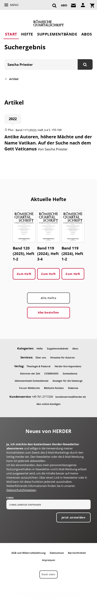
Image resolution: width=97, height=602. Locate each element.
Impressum (48, 560)
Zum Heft (24, 274)
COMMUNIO (51, 373)
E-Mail (10, 497)
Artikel (13, 79)
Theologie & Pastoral (38, 366)
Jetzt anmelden (74, 517)
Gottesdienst (70, 373)
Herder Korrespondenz (68, 366)
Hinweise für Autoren (62, 357)
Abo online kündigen (48, 404)
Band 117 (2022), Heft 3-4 (32, 130)
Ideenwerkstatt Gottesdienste (31, 380)
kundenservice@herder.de (70, 396)
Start (11, 34)
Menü (14, 5)
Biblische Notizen (54, 388)
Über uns (40, 357)
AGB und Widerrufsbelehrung (28, 552)
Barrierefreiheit (77, 552)
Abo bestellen (48, 312)
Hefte (27, 34)
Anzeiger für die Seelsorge (67, 380)
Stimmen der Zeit (30, 373)
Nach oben (48, 574)
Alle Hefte (48, 298)
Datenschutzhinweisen (21, 490)
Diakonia (73, 388)
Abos (86, 34)
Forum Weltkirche (29, 388)
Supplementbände (57, 34)
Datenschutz (57, 552)
